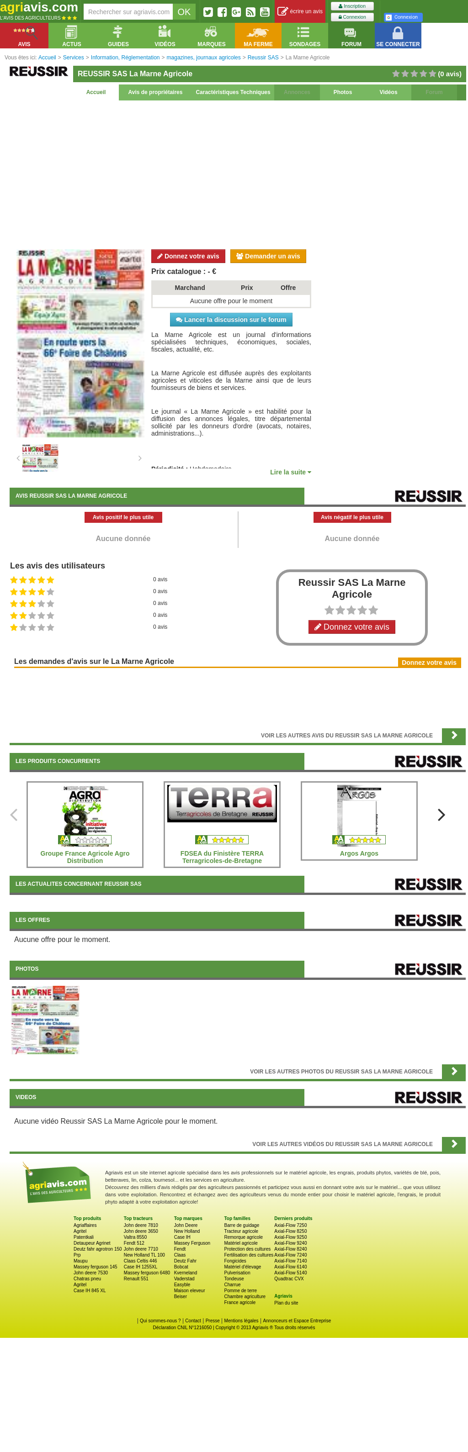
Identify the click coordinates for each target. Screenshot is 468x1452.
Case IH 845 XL (90, 1290)
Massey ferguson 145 (95, 1266)
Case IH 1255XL (140, 1266)
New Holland (187, 1231)
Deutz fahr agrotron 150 (98, 1249)
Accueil (96, 92)
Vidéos (388, 92)
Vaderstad (184, 1278)
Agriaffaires (85, 1225)
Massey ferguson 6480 (147, 1272)
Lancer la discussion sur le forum (231, 319)
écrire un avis (300, 11)
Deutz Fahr (185, 1260)
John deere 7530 (91, 1272)
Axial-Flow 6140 (290, 1266)
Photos (343, 92)
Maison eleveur (189, 1290)
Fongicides (235, 1260)
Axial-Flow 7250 (290, 1225)
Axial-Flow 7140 (290, 1260)
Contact (193, 1320)
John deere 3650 (141, 1231)
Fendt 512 (134, 1243)
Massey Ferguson (192, 1243)
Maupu (81, 1260)
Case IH (182, 1237)
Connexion (352, 17)
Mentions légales (241, 1320)
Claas (180, 1254)
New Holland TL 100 (144, 1254)
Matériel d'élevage (242, 1266)
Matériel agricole (240, 1243)
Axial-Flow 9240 (290, 1243)
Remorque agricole (243, 1237)
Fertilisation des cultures (248, 1254)
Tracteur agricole (241, 1231)
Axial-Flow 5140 (290, 1272)
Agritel (80, 1231)
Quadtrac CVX (288, 1278)
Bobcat (181, 1266)
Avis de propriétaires (155, 92)
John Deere (186, 1225)
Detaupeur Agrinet (92, 1243)
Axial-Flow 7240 (290, 1254)
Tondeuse (234, 1278)
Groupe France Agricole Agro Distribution (85, 857)
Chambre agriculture (245, 1296)
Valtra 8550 (135, 1237)
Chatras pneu (87, 1278)
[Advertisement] (237, 173)
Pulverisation (237, 1272)
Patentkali (84, 1237)
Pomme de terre (240, 1290)
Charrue (232, 1284)
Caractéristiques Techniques (233, 92)
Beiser (180, 1296)
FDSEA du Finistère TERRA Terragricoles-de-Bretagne (222, 857)
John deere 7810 (141, 1225)
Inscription (352, 6)
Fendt (180, 1249)
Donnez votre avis (188, 256)
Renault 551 (136, 1278)
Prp (77, 1254)
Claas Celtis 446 (140, 1260)
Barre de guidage (241, 1225)
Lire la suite (290, 472)
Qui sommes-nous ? (160, 1320)
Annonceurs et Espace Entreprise (297, 1320)
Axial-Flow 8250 (290, 1231)
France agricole (239, 1302)
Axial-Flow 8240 (290, 1249)
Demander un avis (268, 256)
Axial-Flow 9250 (290, 1237)
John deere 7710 (141, 1249)
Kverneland (185, 1272)
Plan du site (286, 1302)
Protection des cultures (247, 1249)
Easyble (182, 1284)
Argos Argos (359, 853)
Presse (213, 1320)
